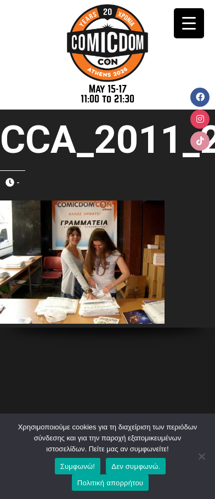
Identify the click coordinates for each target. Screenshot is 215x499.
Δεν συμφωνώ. (135, 466)
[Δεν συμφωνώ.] (201, 456)
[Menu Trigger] (189, 23)
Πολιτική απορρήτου (110, 483)
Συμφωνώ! (77, 466)
